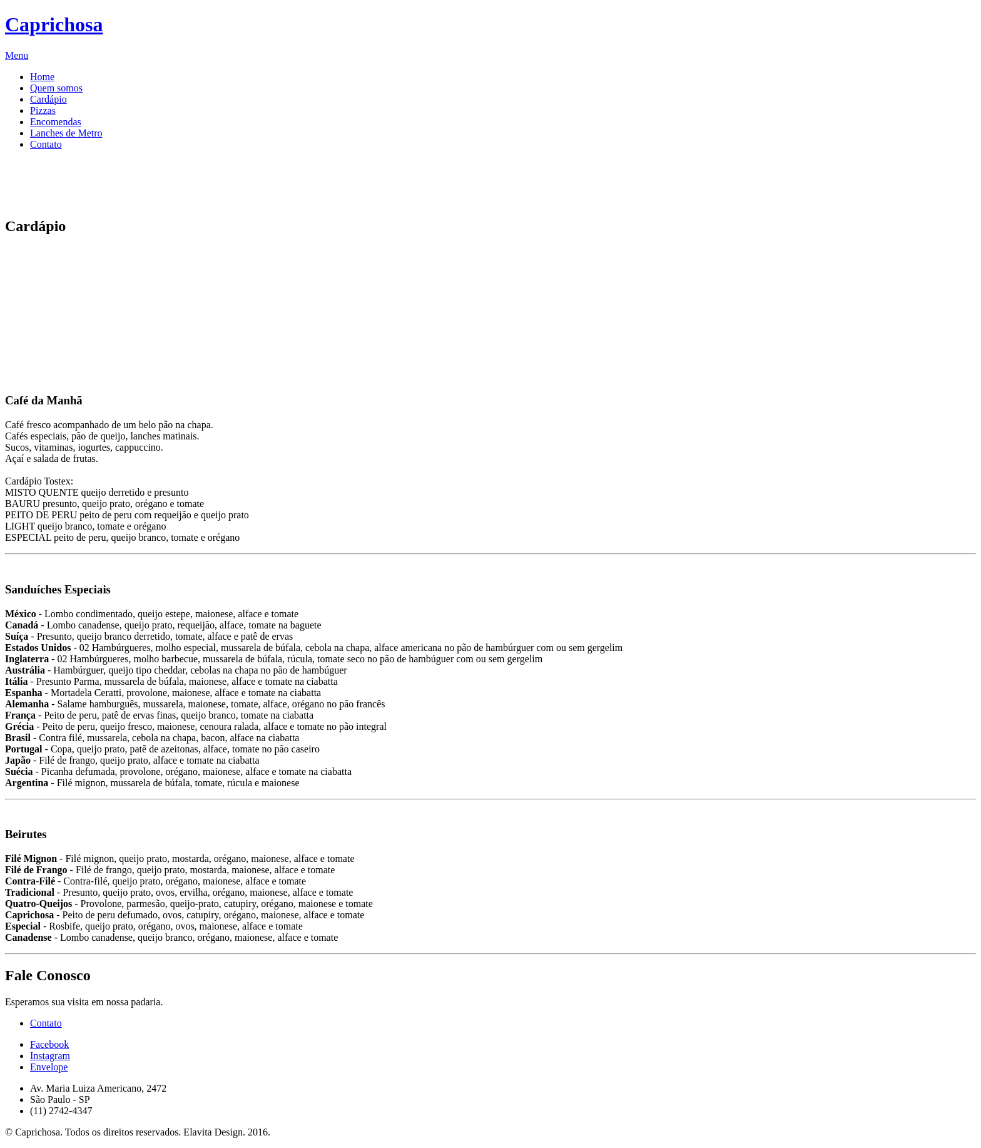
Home (42, 76)
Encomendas (55, 121)
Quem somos (56, 88)
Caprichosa (54, 24)
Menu (16, 55)
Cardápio (48, 99)
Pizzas (43, 110)
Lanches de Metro (66, 133)
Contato (46, 144)
